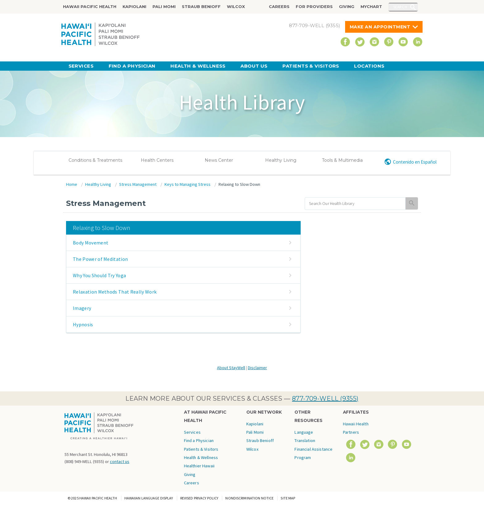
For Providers (314, 6)
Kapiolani (134, 6)
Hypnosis (83, 324)
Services (81, 66)
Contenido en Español (414, 162)
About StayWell (231, 367)
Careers (279, 6)
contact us (119, 461)
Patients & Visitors (310, 66)
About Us (254, 66)
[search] (355, 203)
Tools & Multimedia (342, 160)
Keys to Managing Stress (188, 184)
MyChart (371, 6)
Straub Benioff (201, 6)
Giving (346, 6)
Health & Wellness (198, 66)
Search (400, 6)
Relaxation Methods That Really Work (114, 292)
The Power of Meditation (100, 259)
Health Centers (157, 160)
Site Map (288, 498)
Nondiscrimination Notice (249, 498)
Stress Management (137, 184)
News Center (219, 160)
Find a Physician (132, 66)
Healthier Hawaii (199, 466)
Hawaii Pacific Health (89, 6)
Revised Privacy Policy (199, 498)
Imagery (82, 308)
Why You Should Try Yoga (99, 275)
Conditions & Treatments (95, 160)
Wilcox (236, 6)
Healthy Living (280, 160)
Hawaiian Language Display (148, 498)
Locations (369, 66)
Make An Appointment (380, 27)
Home (71, 184)
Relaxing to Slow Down (239, 184)
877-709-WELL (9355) (325, 398)
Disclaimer (257, 367)
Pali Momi (164, 6)
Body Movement (90, 243)
